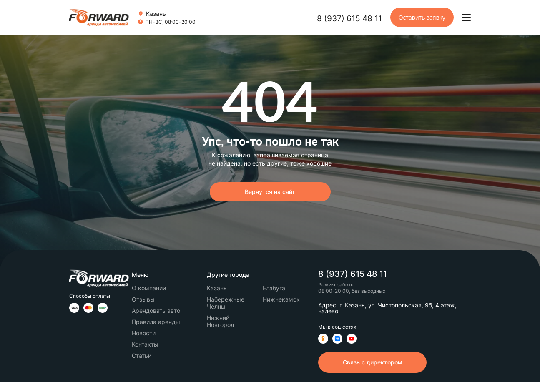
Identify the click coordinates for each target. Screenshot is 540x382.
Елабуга (274, 288)
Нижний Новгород (220, 321)
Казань (217, 288)
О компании (149, 288)
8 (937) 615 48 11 (349, 18)
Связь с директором (372, 362)
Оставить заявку (422, 17)
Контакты (145, 344)
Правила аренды (156, 321)
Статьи (141, 355)
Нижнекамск (281, 299)
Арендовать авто (156, 310)
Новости (144, 333)
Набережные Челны (225, 303)
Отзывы (143, 299)
